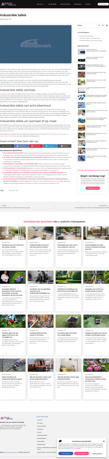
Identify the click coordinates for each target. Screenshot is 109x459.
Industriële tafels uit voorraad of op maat (91, 40)
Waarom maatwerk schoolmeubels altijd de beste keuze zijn (96, 126)
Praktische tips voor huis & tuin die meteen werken (96, 80)
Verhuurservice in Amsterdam (14, 168)
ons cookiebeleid (76, 448)
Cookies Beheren (97, 453)
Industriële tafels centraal (87, 36)
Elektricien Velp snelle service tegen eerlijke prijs (96, 156)
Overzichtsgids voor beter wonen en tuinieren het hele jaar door (95, 247)
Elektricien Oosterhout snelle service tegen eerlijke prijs (96, 149)
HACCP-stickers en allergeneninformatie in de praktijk (96, 50)
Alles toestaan (66, 453)
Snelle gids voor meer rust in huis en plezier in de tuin (96, 134)
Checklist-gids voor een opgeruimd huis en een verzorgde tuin (10, 335)
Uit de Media (52, 4)
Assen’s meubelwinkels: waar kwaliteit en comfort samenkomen (96, 65)
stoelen (32, 96)
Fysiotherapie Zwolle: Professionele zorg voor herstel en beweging (96, 118)
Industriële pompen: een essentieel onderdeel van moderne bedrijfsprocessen (33, 172)
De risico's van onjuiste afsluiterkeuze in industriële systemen (26, 157)
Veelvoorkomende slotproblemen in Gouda (96, 103)
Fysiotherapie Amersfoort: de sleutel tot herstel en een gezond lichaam (96, 96)
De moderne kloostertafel (13, 153)
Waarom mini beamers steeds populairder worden (95, 58)
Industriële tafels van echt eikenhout (90, 38)
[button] (104, 441)
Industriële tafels (5, 94)
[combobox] (103, 4)
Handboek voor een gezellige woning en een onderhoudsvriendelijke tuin (40, 291)
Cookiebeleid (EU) (42, 435)
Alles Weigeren (81, 453)
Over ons (41, 4)
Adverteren (77, 4)
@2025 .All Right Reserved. (15, 452)
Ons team (40, 423)
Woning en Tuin (6, 19)
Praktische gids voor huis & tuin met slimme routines (96, 111)
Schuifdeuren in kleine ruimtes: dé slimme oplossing (96, 141)
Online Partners (65, 4)
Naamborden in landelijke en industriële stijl (20, 164)
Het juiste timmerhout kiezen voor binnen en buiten (96, 73)
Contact (87, 4)
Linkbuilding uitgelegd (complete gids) (96, 88)
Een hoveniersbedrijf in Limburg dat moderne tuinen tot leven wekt (95, 379)
